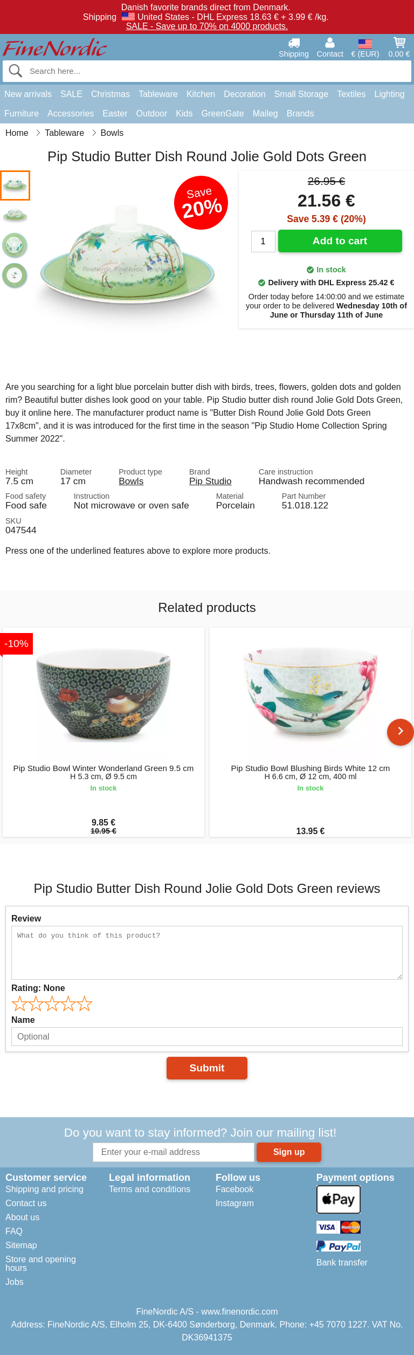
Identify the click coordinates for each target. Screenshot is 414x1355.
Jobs (14, 1282)
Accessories (70, 113)
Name (23, 1019)
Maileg (265, 113)
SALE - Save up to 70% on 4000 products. (207, 26)
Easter (114, 113)
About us (22, 1217)
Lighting (390, 94)
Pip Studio (210, 481)
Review (26, 918)
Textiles (351, 94)
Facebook (234, 1189)
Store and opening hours (40, 1264)
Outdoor (152, 113)
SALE (71, 94)
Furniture (21, 113)
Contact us (25, 1203)
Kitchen (201, 94)
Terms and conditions (149, 1189)
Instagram (235, 1203)
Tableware (158, 94)
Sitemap (21, 1245)
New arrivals (28, 94)
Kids (184, 113)
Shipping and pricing (44, 1189)
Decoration (244, 94)
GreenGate (222, 113)
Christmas (110, 94)
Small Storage (301, 94)
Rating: (38, 988)
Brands (300, 113)
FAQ (14, 1231)
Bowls (131, 481)
